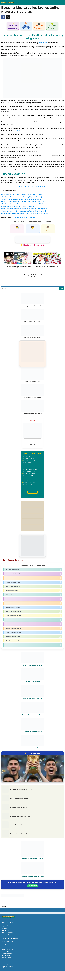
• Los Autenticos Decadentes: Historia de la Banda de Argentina (24, 209)
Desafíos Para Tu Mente (32, 682)
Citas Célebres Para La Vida (32, 381)
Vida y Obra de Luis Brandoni (32, 306)
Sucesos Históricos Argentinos (33, 633)
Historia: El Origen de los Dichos (33, 322)
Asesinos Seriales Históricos (33, 607)
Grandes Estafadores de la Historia (33, 578)
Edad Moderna (5, 930)
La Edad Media (5, 929)
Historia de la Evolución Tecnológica (20, 816)
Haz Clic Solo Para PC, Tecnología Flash (32, 187)
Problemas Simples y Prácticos (32, 731)
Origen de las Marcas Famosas (33, 624)
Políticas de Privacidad (7, 966)
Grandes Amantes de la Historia (33, 574)
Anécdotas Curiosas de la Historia (32, 413)
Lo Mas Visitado (6, 964)
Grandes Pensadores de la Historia (33, 599)
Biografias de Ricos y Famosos (32, 338)
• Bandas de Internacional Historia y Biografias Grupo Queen (23, 197)
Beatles (17, 131)
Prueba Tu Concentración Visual (32, 859)
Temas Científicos (6, 943)
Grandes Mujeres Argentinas (33, 603)
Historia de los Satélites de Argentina (20, 825)
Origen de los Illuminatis (33, 645)
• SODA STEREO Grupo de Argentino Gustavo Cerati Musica (23, 202)
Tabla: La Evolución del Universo (33, 595)
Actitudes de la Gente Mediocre (32, 748)
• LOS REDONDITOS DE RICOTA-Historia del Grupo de (21, 195)
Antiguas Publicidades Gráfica (33, 616)
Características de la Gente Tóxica (32, 715)
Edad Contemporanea (7, 932)
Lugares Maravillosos (7, 954)
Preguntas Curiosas (7, 957)
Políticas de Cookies (7, 968)
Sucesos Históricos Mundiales (33, 628)
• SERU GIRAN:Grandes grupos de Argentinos (18, 206)
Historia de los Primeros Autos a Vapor (21, 789)
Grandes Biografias (7, 934)
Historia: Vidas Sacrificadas (33, 587)
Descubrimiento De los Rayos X (19, 798)
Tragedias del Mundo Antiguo (33, 641)
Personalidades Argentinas (33, 570)
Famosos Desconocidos (33, 591)
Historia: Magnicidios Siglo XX (33, 612)
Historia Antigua (6, 927)
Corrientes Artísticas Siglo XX (33, 637)
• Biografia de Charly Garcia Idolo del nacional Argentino (21, 199)
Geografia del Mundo (7, 952)
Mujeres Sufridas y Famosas (33, 620)
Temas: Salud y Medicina (8, 941)
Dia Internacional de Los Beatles (24, 218)
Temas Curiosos (6, 955)
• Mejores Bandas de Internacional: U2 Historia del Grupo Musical (25, 213)
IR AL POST (32, 492)
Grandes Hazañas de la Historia (33, 582)
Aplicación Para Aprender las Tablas (32, 876)
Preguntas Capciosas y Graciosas (32, 698)
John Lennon (42, 43)
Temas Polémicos (6, 945)
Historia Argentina (6, 925)
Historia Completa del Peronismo (19, 807)
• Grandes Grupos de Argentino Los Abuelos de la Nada (23, 211)
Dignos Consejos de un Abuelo (32, 397)
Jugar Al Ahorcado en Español (32, 665)
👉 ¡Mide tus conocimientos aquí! (32, 245)
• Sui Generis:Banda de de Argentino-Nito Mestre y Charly (22, 204)
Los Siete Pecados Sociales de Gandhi (21, 834)
